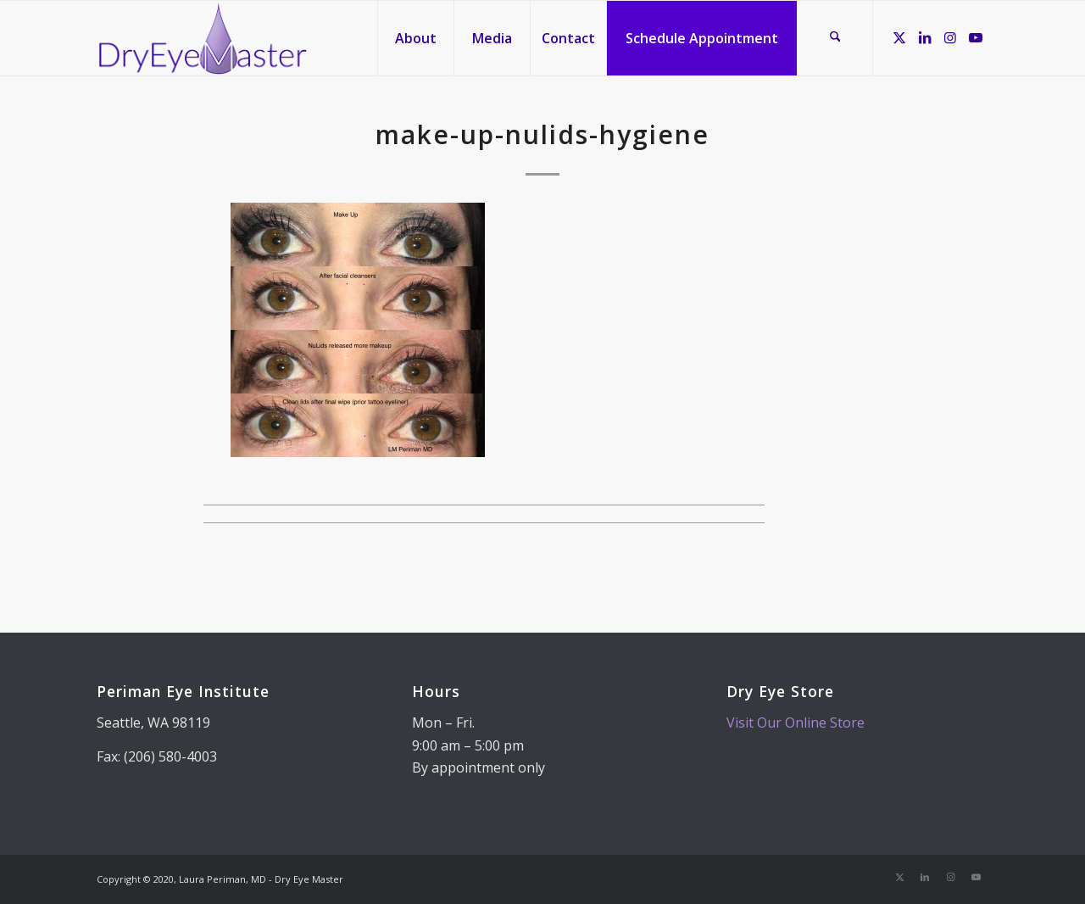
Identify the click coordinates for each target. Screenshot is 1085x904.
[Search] (835, 38)
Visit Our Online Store (795, 722)
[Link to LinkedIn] (925, 37)
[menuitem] (415, 38)
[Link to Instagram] (950, 37)
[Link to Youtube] (975, 37)
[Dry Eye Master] (203, 38)
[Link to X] (899, 37)
